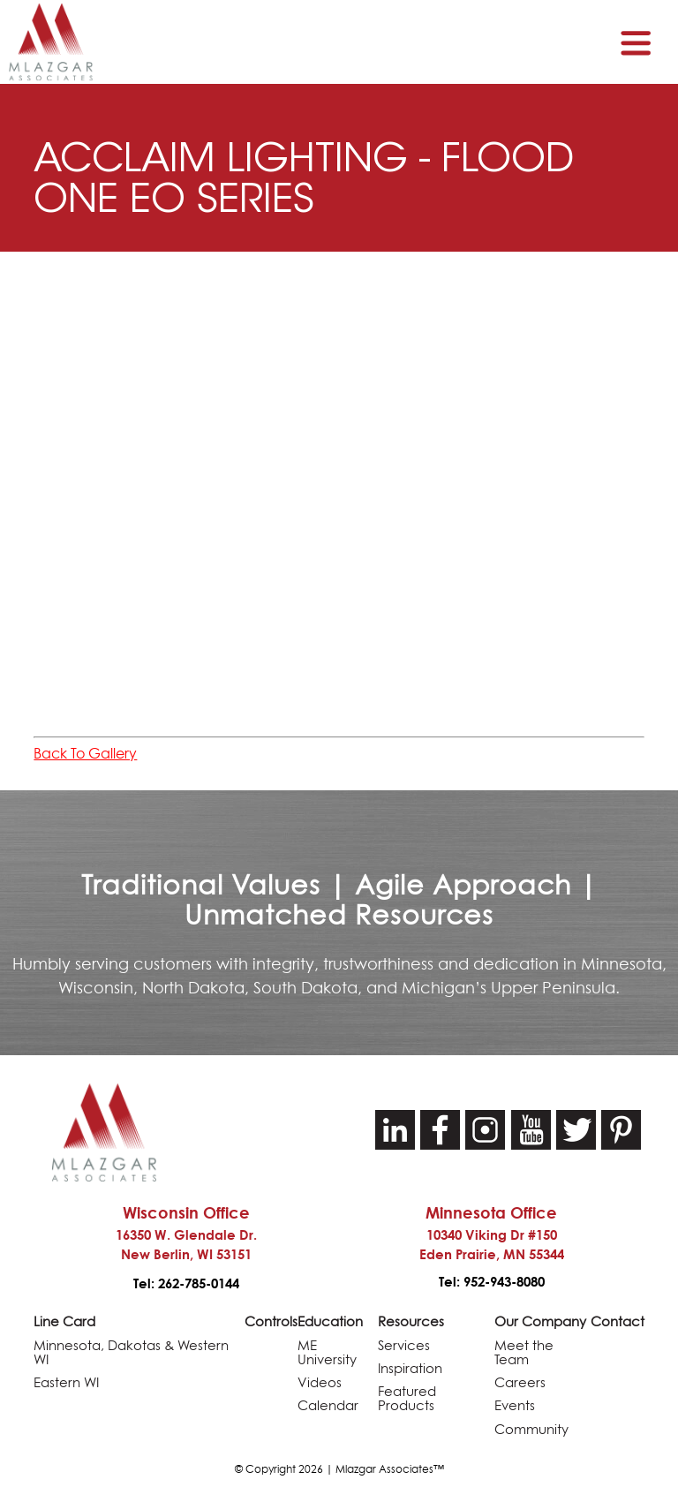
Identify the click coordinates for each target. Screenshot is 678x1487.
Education (330, 1321)
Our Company (540, 1321)
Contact (617, 1321)
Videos (320, 1379)
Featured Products (407, 1396)
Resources (411, 1321)
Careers (520, 1379)
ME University (327, 1351)
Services (404, 1344)
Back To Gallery (85, 753)
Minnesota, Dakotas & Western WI (131, 1351)
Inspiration (410, 1366)
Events (514, 1402)
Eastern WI (66, 1379)
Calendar (328, 1402)
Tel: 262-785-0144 (186, 1283)
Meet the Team (524, 1351)
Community (531, 1424)
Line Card (64, 1321)
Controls (271, 1321)
